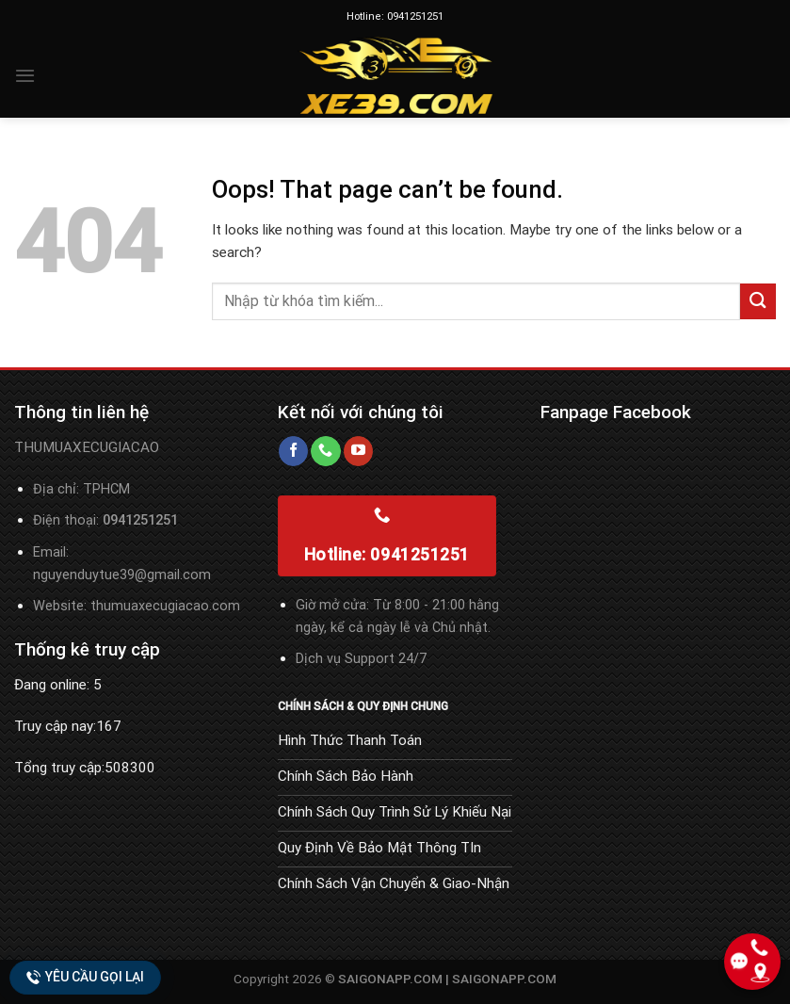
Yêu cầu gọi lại (85, 977)
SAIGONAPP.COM (504, 978)
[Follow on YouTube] (358, 451)
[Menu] (25, 75)
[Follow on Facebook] (293, 451)
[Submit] (758, 300)
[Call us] (325, 451)
